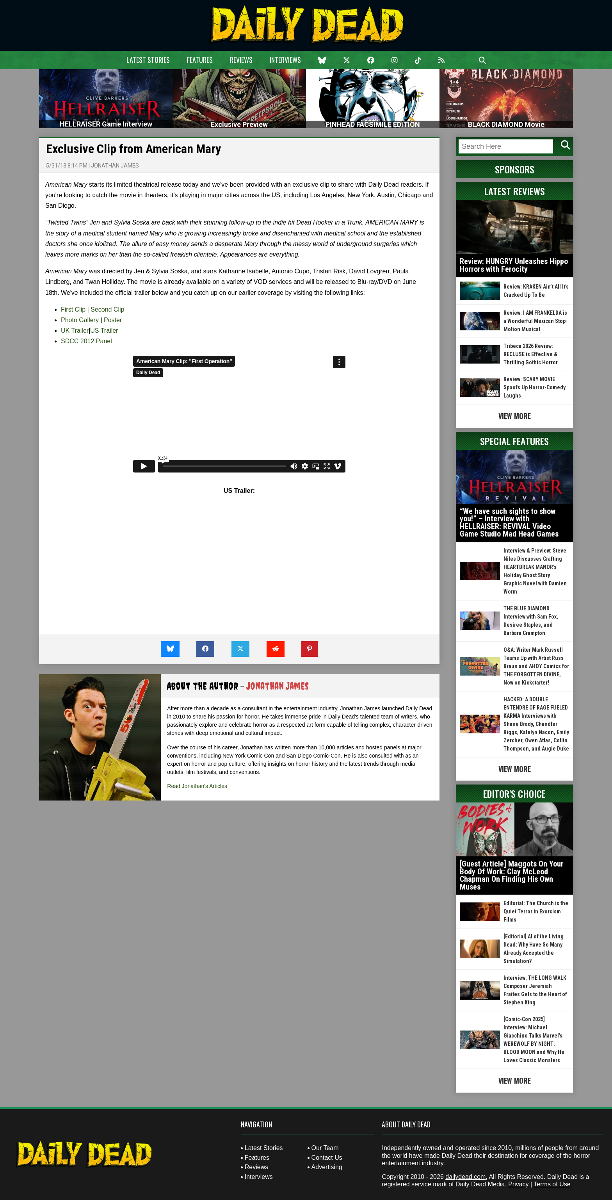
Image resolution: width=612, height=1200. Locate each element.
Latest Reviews (514, 191)
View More (514, 416)
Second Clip (107, 309)
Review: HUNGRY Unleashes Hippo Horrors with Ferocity (514, 265)
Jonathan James (115, 165)
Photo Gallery (80, 320)
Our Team (325, 1148)
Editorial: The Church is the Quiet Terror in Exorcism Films (535, 911)
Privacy (518, 1184)
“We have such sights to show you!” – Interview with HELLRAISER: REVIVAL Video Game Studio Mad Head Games (509, 522)
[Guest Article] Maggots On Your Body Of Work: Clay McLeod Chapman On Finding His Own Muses (512, 875)
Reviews (241, 60)
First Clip (73, 309)
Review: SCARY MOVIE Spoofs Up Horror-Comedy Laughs (534, 387)
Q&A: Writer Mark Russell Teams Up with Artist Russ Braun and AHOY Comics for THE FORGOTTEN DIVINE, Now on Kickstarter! (536, 666)
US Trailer (104, 330)
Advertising (326, 1167)
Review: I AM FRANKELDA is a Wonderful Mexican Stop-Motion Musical (535, 321)
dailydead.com (465, 1176)
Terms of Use (552, 1184)
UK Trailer (75, 330)
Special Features (514, 441)
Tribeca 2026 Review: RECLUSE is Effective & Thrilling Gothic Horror (530, 354)
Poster (113, 320)
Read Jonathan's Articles (197, 786)
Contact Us (326, 1157)
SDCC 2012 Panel (86, 341)
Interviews (285, 60)
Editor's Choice (514, 793)
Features (200, 60)
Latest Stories (148, 60)
